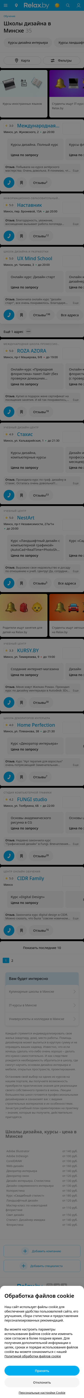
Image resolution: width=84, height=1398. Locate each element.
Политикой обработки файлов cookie (32, 1356)
